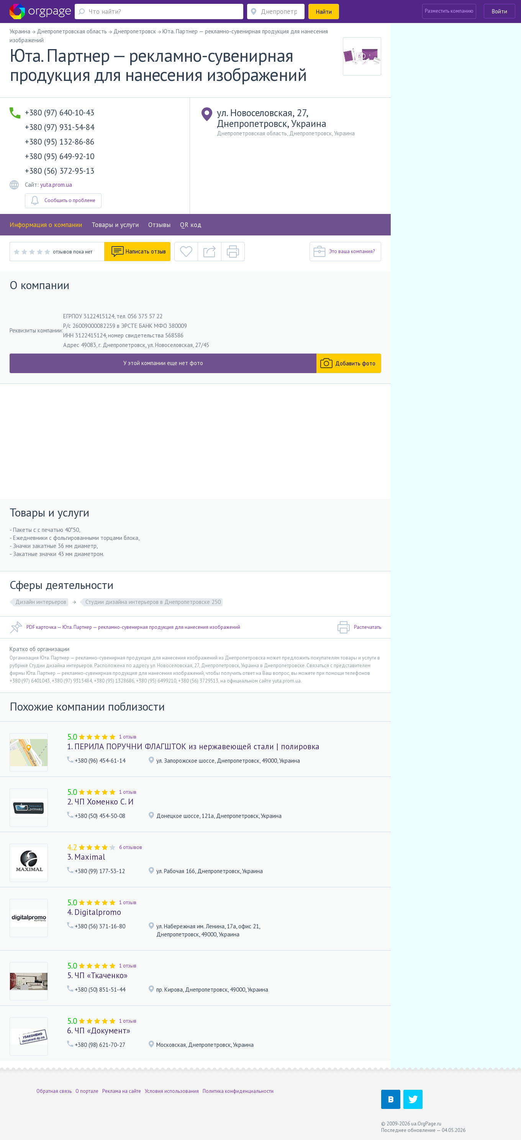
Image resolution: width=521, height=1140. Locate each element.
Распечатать (359, 627)
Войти (499, 11)
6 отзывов (130, 847)
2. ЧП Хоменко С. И (100, 801)
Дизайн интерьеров (40, 601)
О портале (86, 1091)
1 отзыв (127, 737)
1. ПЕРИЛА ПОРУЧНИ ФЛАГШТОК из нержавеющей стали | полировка (193, 746)
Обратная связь (54, 1091)
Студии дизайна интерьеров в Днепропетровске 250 (153, 601)
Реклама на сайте (121, 1091)
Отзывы (159, 224)
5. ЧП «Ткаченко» (97, 975)
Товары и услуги (115, 224)
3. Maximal (86, 857)
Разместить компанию (449, 11)
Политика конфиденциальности (238, 1091)
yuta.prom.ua (56, 184)
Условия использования (172, 1091)
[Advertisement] (195, 441)
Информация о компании (46, 224)
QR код (191, 224)
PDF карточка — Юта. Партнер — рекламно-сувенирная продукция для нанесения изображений (125, 627)
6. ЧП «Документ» (98, 1030)
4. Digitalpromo (94, 912)
